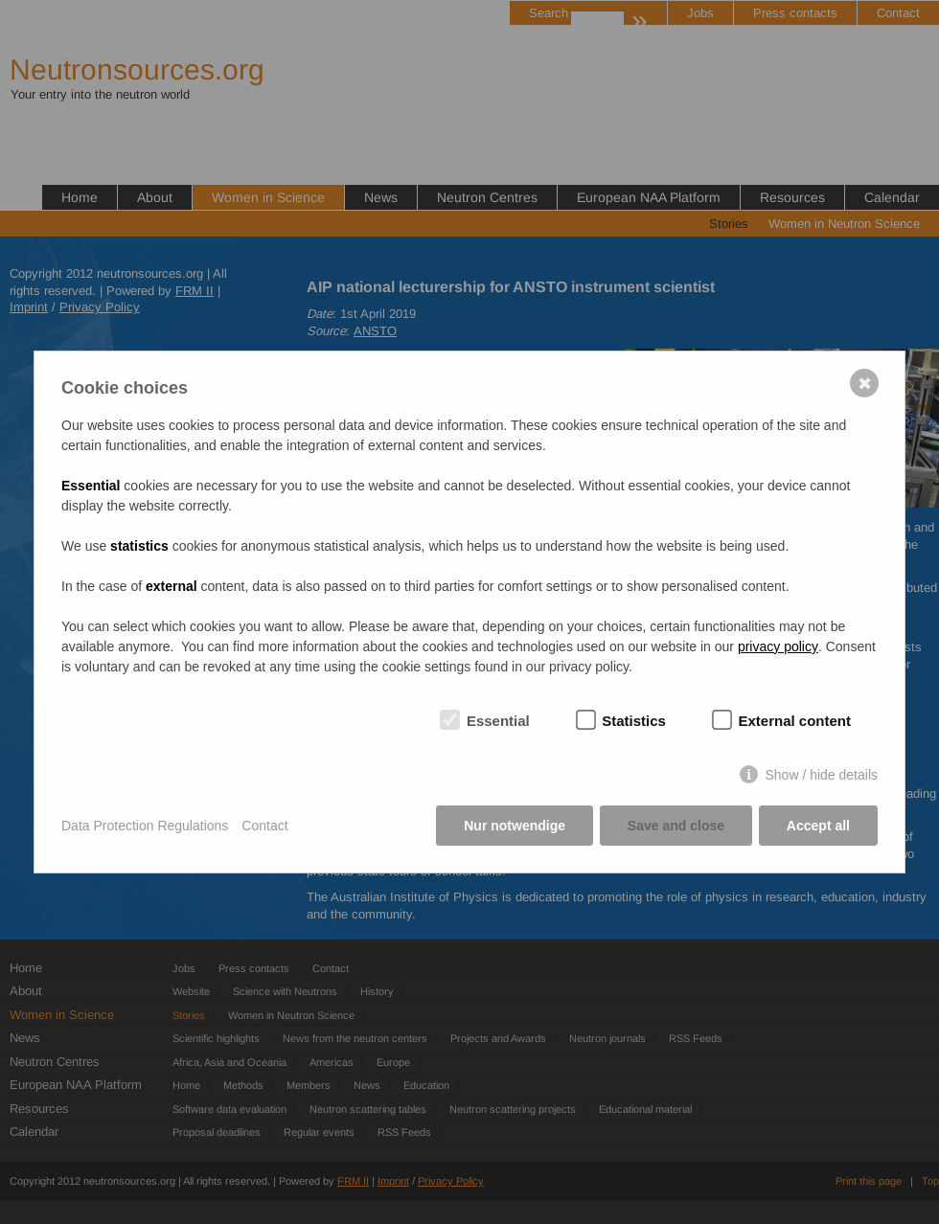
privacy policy (778, 646)
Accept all (818, 825)
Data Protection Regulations (144, 825)
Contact (264, 825)
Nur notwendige (514, 825)
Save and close (676, 825)
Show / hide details (821, 774)
